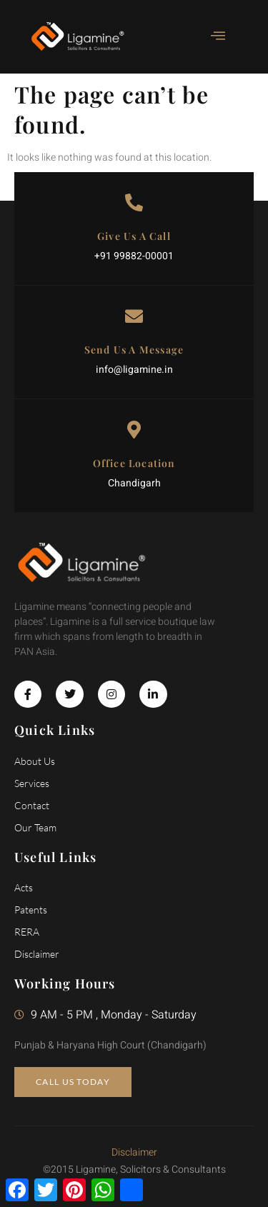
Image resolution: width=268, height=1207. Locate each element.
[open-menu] (210, 36)
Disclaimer (134, 1152)
